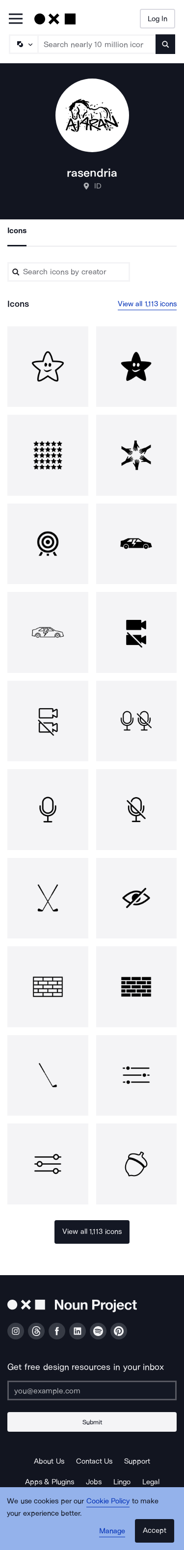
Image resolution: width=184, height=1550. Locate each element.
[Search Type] (23, 44)
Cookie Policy (108, 1501)
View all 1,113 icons (147, 303)
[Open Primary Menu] (16, 19)
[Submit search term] (165, 44)
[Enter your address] (92, 1390)
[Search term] (97, 44)
